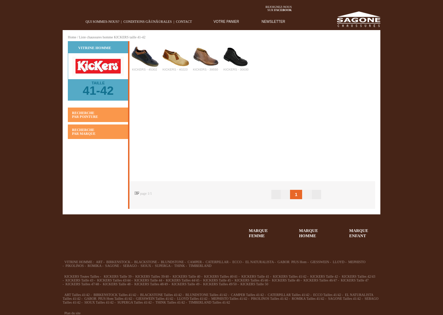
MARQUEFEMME (258, 233)
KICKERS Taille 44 (148, 280)
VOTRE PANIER (226, 22)
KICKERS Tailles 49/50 (220, 284)
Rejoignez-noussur (278, 8)
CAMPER (195, 262)
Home (72, 37)
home (68, 22)
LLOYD (338, 262)
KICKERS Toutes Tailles (81, 276)
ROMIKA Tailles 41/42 (308, 298)
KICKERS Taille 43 (79, 280)
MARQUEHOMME (308, 233)
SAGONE (112, 266)
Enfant (150, 230)
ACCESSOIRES (201, 230)
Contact (184, 22)
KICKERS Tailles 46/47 (320, 280)
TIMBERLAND (200, 266)
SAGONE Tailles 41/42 (344, 298)
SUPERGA (163, 266)
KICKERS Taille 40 (186, 276)
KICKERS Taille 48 (116, 284)
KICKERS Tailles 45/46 (251, 280)
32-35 (75, 230)
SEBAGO (130, 266)
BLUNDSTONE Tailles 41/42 (206, 295)
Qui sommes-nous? (102, 22)
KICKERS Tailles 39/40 (152, 276)
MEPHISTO (356, 262)
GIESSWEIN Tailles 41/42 (154, 298)
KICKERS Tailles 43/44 (113, 280)
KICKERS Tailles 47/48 (82, 284)
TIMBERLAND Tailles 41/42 (209, 302)
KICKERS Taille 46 (286, 280)
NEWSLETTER (273, 22)
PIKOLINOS (74, 266)
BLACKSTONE (145, 262)
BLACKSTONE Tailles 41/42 (161, 295)
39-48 (125, 230)
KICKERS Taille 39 (118, 276)
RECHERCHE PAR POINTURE (85, 115)
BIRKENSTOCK (118, 262)
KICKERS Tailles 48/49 (151, 284)
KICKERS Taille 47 (355, 280)
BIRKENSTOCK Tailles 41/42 (114, 295)
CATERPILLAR (217, 262)
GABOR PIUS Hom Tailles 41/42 (108, 298)
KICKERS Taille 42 (324, 276)
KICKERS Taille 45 (217, 280)
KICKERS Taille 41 (255, 276)
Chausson (176, 230)
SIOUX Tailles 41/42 (99, 302)
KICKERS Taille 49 (185, 284)
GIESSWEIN (319, 262)
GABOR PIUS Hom (292, 262)
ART (99, 262)
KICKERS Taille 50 (254, 284)
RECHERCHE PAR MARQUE (84, 132)
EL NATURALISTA (259, 262)
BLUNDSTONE (172, 262)
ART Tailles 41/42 (77, 295)
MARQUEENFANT (358, 233)
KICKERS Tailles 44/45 (182, 280)
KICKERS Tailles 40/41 (221, 276)
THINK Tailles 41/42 (170, 302)
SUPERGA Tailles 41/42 (134, 302)
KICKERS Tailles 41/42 (290, 276)
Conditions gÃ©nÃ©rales (148, 22)
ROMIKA (94, 266)
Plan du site (72, 313)
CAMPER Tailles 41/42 (247, 295)
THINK (179, 266)
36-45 (100, 230)
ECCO (237, 262)
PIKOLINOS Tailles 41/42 (269, 298)
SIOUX (146, 266)
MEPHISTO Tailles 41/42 (229, 298)
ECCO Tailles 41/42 (327, 295)
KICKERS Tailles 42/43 (358, 276)
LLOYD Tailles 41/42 (192, 298)
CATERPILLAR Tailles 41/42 (288, 295)
